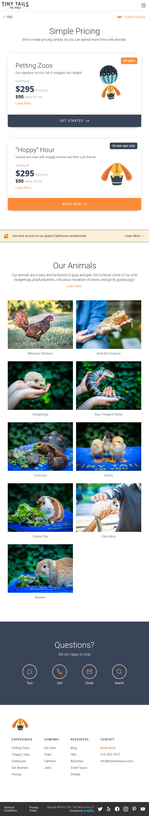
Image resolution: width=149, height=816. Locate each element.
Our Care (50, 748)
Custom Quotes (134, 17)
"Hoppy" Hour (21, 754)
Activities (77, 761)
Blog (74, 748)
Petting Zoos (20, 748)
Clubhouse (19, 761)
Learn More (23, 103)
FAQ (73, 754)
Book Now (107, 748)
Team (48, 754)
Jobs (47, 768)
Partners (50, 761)
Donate (75, 774)
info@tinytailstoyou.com (116, 761)
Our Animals (20, 768)
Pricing (16, 774)
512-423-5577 (110, 754)
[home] (17, 5)
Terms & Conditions (10, 809)
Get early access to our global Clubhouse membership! (49, 236)
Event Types (79, 768)
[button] (143, 5)
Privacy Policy (33, 809)
